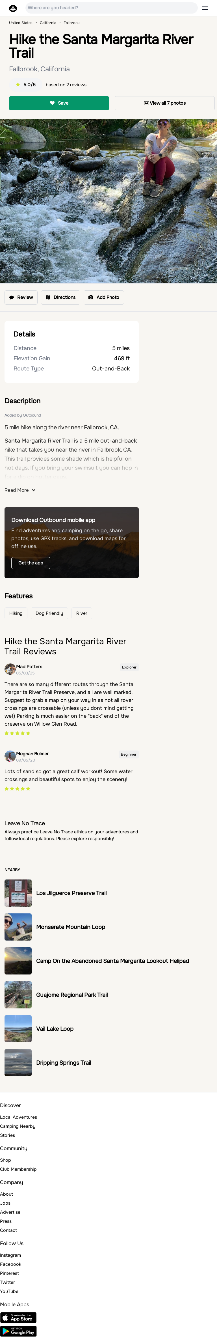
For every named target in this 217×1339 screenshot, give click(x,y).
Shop (5, 1160)
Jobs (5, 1203)
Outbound (32, 415)
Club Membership (18, 1169)
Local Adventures (18, 1117)
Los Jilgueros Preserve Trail (71, 893)
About (6, 1194)
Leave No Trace (56, 832)
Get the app (30, 563)
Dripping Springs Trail (63, 1062)
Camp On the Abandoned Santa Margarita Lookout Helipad (112, 961)
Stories (7, 1135)
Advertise (10, 1212)
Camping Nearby (18, 1126)
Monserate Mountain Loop (70, 927)
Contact (8, 1230)
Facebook (10, 1264)
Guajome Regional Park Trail (72, 995)
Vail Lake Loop (54, 1028)
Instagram (10, 1255)
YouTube (9, 1291)
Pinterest (9, 1273)
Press (6, 1221)
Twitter (7, 1282)
